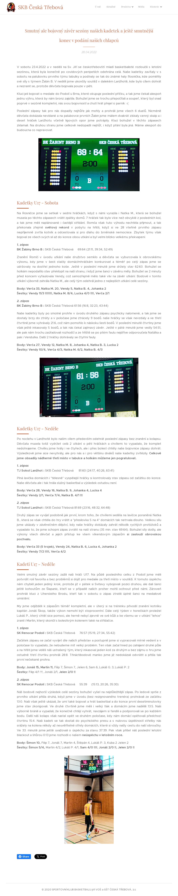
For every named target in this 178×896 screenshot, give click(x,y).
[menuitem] (136, 7)
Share (24, 856)
